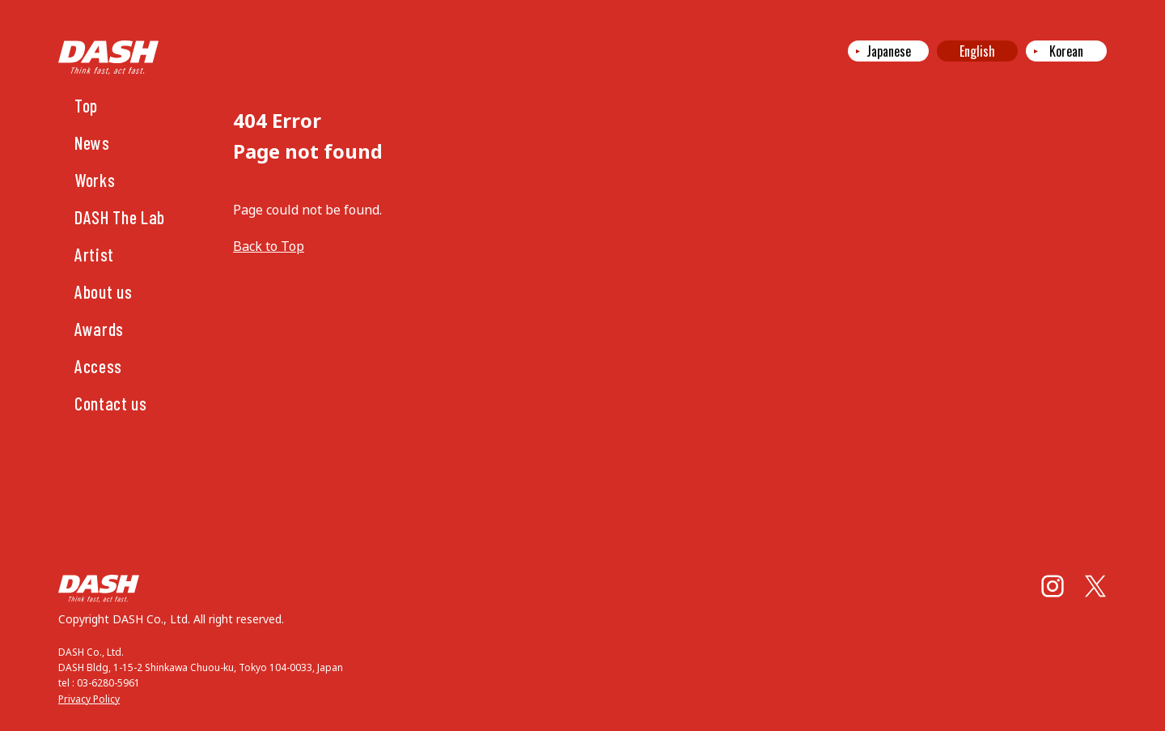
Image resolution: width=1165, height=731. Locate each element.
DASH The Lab (119, 216)
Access (98, 365)
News (92, 142)
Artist (94, 254)
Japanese (888, 51)
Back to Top (268, 246)
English (977, 51)
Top (86, 105)
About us (103, 291)
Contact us (110, 403)
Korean (1066, 51)
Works (94, 179)
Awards (99, 328)
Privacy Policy (89, 699)
